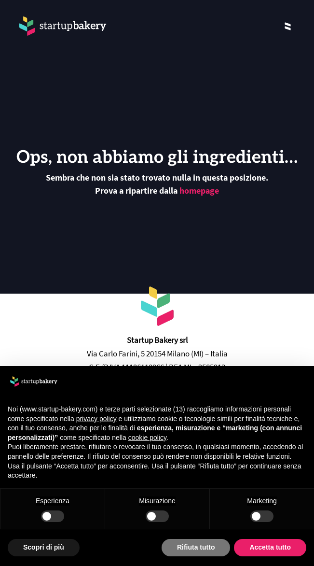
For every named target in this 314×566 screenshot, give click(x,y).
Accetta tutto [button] (270, 547)
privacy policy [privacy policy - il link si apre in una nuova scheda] (96, 419)
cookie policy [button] (147, 437)
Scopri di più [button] (43, 547)
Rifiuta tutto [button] (196, 547)
